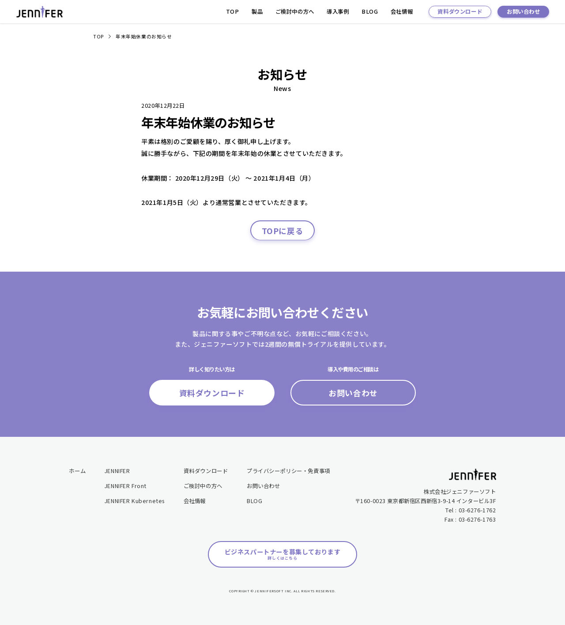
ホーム (77, 470)
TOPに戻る (283, 230)
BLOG (370, 11)
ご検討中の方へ (294, 11)
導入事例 (338, 11)
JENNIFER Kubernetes (135, 501)
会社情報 (402, 11)
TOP (232, 11)
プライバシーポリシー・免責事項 (288, 470)
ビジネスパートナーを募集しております (283, 554)
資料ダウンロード (459, 11)
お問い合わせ (523, 11)
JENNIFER (117, 470)
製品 (257, 11)
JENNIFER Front (126, 486)
